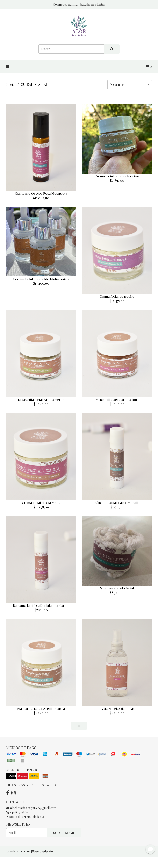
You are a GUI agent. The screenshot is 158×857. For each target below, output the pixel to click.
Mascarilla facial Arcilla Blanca (41, 709)
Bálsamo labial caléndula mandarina (41, 606)
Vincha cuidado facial (117, 588)
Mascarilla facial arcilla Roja (117, 400)
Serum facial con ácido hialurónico (41, 279)
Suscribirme (64, 833)
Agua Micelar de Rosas (117, 709)
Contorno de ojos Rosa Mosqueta (41, 193)
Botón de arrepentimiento (25, 817)
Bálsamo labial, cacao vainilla (116, 503)
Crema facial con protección (117, 176)
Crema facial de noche (117, 297)
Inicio (10, 84)
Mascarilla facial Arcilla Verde (41, 400)
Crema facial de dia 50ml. (41, 503)
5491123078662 (17, 812)
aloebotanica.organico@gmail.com (31, 808)
